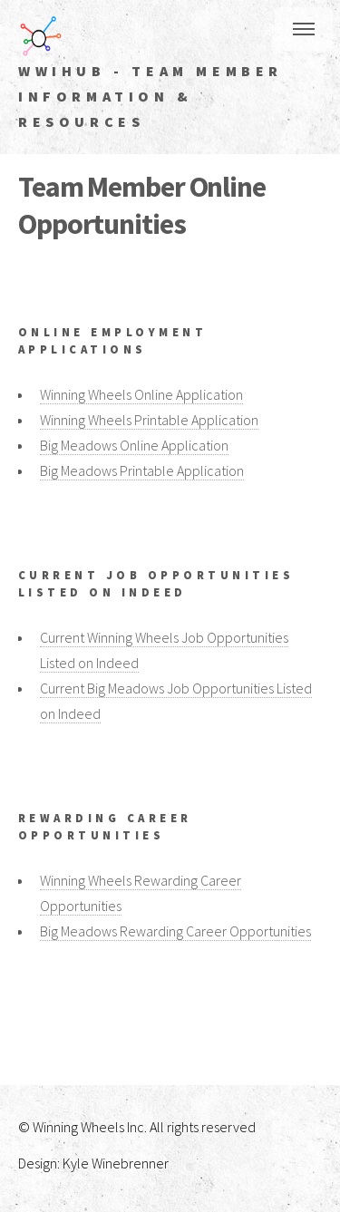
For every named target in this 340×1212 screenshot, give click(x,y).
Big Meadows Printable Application (142, 470)
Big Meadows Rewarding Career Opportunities (175, 931)
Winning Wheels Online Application (141, 394)
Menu (304, 29)
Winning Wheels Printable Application (149, 420)
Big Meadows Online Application (134, 445)
